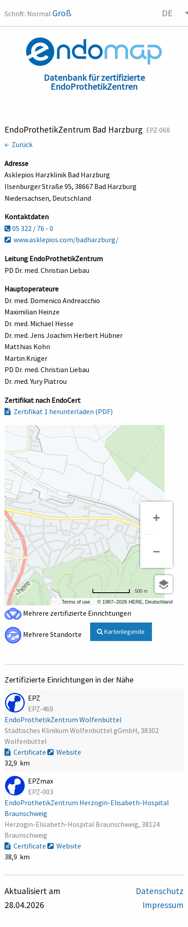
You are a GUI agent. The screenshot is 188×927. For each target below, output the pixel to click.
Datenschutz (159, 890)
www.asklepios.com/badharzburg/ (62, 239)
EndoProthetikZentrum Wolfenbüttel (64, 719)
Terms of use (76, 601)
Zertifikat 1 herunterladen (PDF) (59, 411)
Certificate (26, 751)
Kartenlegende (121, 631)
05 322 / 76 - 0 (29, 228)
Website (64, 751)
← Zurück (18, 144)
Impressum (162, 904)
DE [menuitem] (167, 12)
